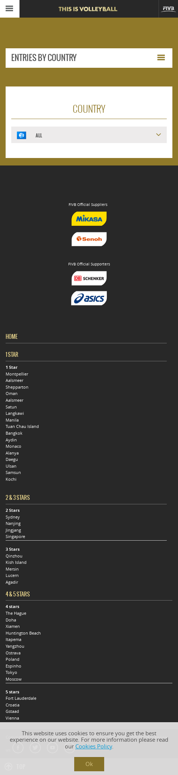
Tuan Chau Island (22, 426)
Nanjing (13, 523)
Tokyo (11, 672)
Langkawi (15, 413)
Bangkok (14, 433)
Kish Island (16, 562)
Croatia (12, 705)
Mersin (12, 569)
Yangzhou (15, 646)
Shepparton (17, 387)
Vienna (12, 718)
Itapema (13, 639)
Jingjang (13, 530)
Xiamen (13, 626)
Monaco (13, 446)
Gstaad (12, 711)
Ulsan (11, 466)
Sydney (13, 517)
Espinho (13, 666)
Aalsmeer (14, 380)
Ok (89, 764)
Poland (12, 659)
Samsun (13, 472)
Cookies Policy (93, 746)
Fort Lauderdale (21, 698)
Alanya (12, 453)
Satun (11, 407)
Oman (12, 393)
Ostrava (13, 653)
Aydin (11, 440)
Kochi (11, 479)
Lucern (12, 575)
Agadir (12, 582)
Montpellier (17, 374)
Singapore (15, 536)
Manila (12, 420)
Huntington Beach (23, 633)
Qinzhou (14, 556)
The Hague (16, 613)
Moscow (14, 679)
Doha (11, 620)
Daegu (12, 459)
